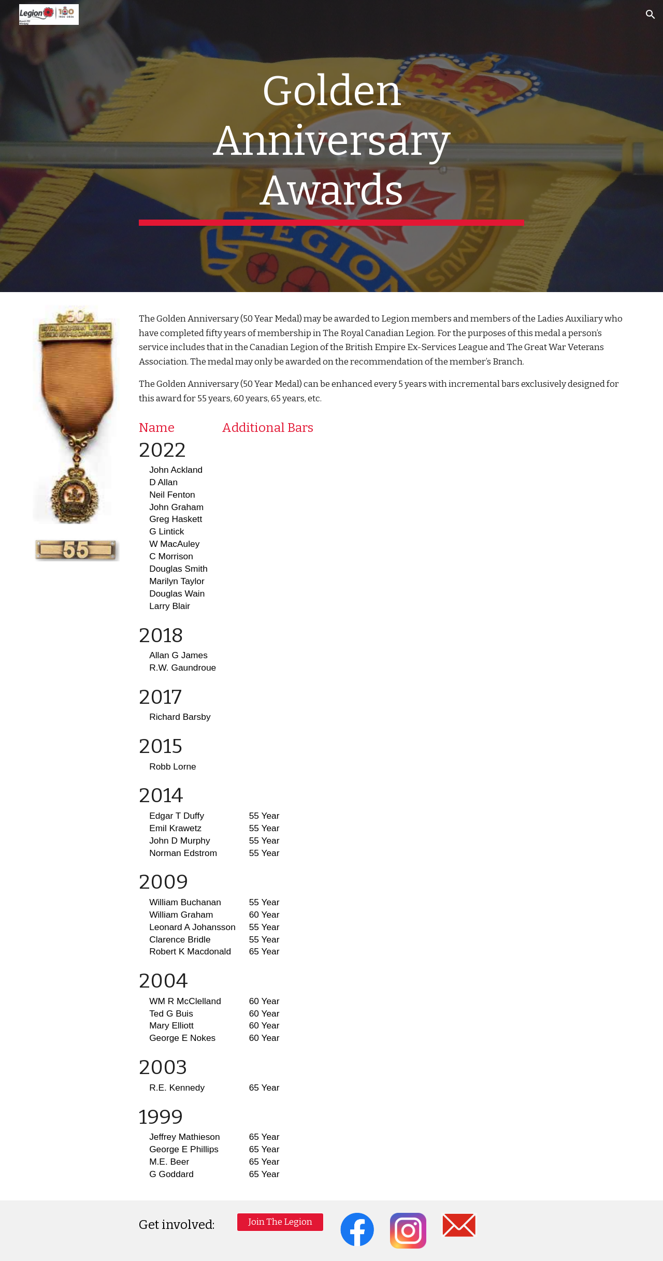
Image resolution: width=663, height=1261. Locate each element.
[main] (331, 146)
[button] (650, 14)
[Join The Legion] (280, 1222)
